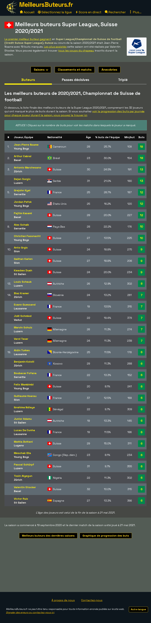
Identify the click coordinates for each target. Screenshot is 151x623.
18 (141, 158)
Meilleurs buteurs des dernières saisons (48, 535)
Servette (19, 194)
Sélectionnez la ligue (55, 12)
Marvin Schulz (23, 327)
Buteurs (28, 80)
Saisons (41, 70)
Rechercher (115, 12)
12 (141, 192)
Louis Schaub (23, 281)
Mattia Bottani (23, 441)
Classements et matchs (74, 70)
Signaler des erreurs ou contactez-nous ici (30, 612)
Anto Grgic (21, 247)
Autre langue (138, 609)
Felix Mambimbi (24, 384)
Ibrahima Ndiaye (24, 407)
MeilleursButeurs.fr (46, 5)
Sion (17, 251)
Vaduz (18, 320)
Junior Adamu (23, 419)
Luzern (18, 183)
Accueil (27, 12)
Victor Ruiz (21, 498)
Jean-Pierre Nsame (26, 144)
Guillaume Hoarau (25, 396)
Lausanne (20, 308)
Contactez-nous (91, 600)
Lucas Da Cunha (24, 430)
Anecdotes (109, 70)
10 (141, 226)
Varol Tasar (21, 338)
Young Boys (21, 148)
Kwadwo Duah (23, 270)
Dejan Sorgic (22, 179)
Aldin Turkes (22, 350)
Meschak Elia (22, 453)
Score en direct (88, 12)
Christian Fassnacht (27, 236)
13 (141, 169)
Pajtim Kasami (23, 213)
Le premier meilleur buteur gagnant (27, 39)
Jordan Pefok (23, 202)
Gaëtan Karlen (23, 259)
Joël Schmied (23, 316)
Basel (17, 160)
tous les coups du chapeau (76, 50)
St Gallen (20, 274)
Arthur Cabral (22, 156)
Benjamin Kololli (24, 361)
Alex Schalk (21, 224)
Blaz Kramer (21, 293)
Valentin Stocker (25, 487)
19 (141, 147)
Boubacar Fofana (25, 373)
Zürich (18, 171)
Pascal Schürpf (24, 464)
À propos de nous (63, 600)
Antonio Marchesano (27, 167)
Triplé (122, 80)
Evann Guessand (25, 304)
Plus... (135, 12)
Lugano (19, 445)
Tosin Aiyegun (23, 476)
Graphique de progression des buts (106, 535)
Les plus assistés (55, 46)
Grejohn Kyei (22, 190)
